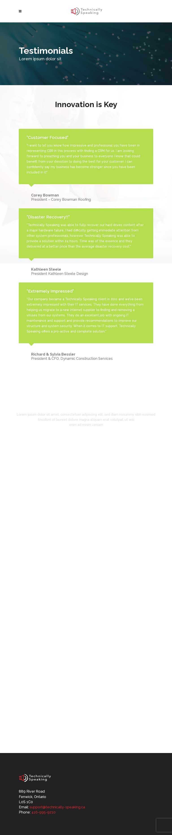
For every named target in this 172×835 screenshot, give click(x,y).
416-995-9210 (43, 812)
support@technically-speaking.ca (57, 807)
